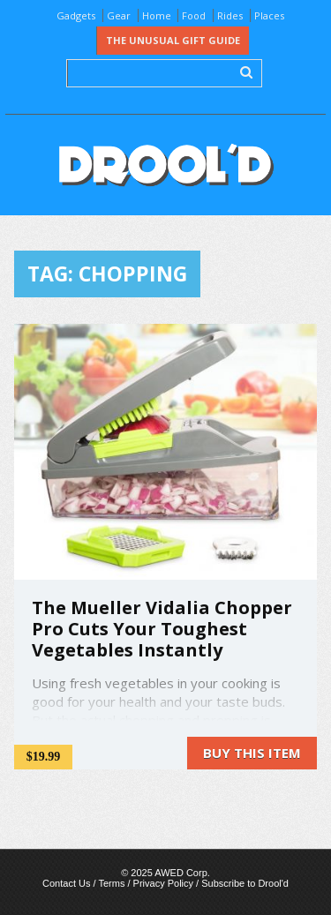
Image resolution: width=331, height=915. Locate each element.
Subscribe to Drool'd (245, 883)
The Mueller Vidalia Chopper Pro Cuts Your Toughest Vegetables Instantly (162, 629)
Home (156, 15)
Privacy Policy (163, 883)
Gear (119, 15)
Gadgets (75, 15)
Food (194, 15)
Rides (230, 15)
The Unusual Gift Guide (173, 40)
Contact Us (66, 883)
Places (269, 15)
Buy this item (252, 752)
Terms (111, 883)
